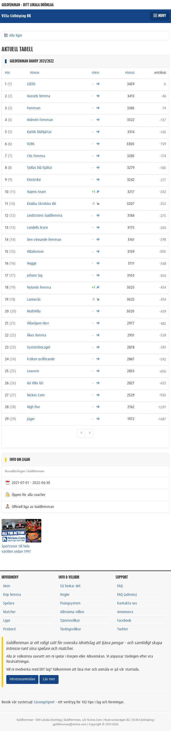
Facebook (124, 621)
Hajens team (36, 192)
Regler (65, 595)
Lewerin (33, 371)
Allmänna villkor (72, 612)
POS (7, 73)
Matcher (9, 612)
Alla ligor (12, 35)
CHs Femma (36, 156)
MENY (159, 16)
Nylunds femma (39, 287)
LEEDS (31, 84)
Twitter (122, 629)
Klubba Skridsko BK (41, 204)
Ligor (6, 621)
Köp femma (12, 595)
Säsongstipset (44, 702)
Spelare (8, 603)
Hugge (31, 263)
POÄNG (129, 73)
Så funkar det (70, 586)
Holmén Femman (40, 120)
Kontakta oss (127, 603)
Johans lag (34, 275)
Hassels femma (38, 96)
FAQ (120, 586)
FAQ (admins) (127, 595)
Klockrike (34, 180)
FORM (95, 73)
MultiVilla (34, 311)
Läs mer (49, 679)
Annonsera (125, 612)
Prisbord (9, 629)
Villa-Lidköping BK (16, 16)
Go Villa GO (35, 383)
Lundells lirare (37, 228)
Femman (33, 108)
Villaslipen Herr (38, 323)
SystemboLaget (38, 347)
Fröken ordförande (41, 359)
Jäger (31, 419)
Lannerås (34, 299)
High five (33, 407)
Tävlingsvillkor (70, 629)
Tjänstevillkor (70, 621)
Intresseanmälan (22, 679)
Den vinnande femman (44, 240)
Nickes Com (36, 395)
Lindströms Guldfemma (44, 216)
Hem (6, 586)
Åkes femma (36, 335)
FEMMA (34, 73)
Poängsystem (70, 603)
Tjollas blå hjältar (39, 168)
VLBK (31, 144)
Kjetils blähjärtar (39, 132)
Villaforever (35, 252)
